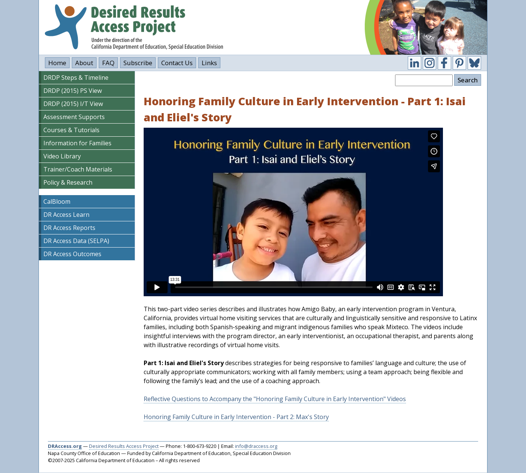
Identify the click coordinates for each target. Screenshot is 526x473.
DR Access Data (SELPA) (76, 241)
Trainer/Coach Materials (77, 169)
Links (209, 62)
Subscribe (137, 62)
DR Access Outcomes (72, 254)
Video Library (62, 156)
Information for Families (77, 143)
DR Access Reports (69, 228)
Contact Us (177, 62)
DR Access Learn (66, 214)
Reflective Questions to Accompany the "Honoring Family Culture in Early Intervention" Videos (275, 399)
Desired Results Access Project (124, 446)
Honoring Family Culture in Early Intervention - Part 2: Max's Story (236, 417)
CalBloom (56, 201)
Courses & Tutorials (71, 130)
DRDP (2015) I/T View (73, 104)
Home (57, 62)
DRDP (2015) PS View (72, 91)
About (84, 62)
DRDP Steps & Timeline (75, 77)
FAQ (108, 62)
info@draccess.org (256, 446)
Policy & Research (67, 182)
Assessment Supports (74, 117)
